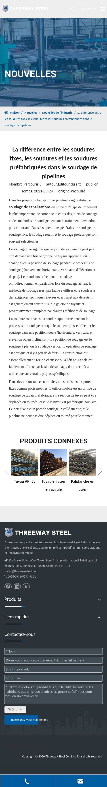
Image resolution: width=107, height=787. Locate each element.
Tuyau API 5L (24, 481)
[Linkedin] (17, 586)
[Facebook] (8, 586)
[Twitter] (26, 586)
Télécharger (15, 709)
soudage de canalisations (29, 207)
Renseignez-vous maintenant (24, 720)
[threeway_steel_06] (37, 532)
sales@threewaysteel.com (21, 571)
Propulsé (78, 191)
